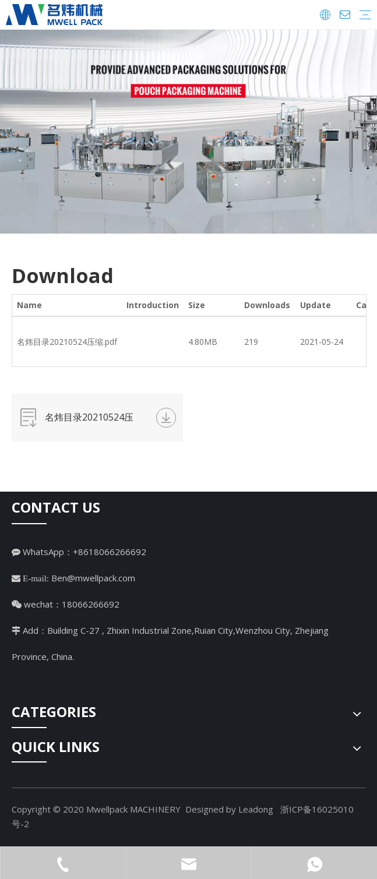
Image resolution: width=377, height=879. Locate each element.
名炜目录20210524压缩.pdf (67, 341)
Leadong (255, 809)
